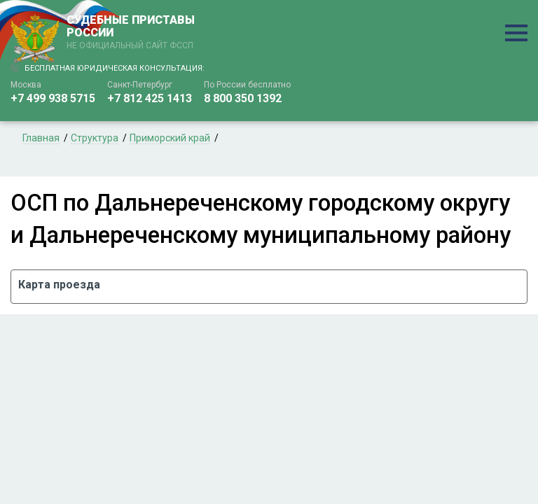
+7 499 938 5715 (53, 98)
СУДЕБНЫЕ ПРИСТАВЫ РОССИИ (133, 33)
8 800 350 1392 (243, 98)
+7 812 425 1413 (149, 98)
